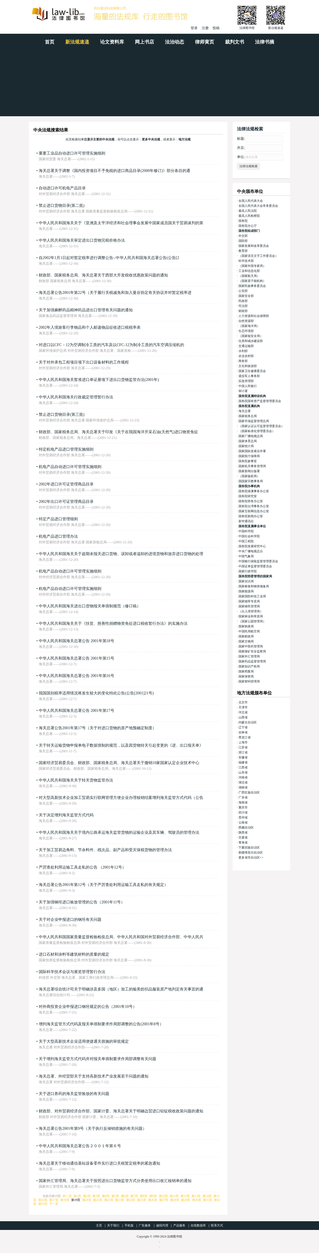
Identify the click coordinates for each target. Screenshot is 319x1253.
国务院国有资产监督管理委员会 (259, 401)
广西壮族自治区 (249, 792)
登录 (194, 28)
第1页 (77, 1196)
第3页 (96, 1196)
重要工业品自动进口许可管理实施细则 (72, 153)
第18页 (64, 1200)
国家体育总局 (247, 441)
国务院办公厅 (247, 225)
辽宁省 (243, 727)
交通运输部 (246, 346)
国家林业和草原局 (250, 616)
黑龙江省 (244, 737)
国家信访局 (246, 581)
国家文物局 (246, 641)
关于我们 (113, 1225)
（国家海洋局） (249, 326)
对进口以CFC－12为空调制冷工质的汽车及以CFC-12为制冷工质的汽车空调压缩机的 (111, 345)
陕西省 (243, 832)
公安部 (243, 291)
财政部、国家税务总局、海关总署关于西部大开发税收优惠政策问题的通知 (103, 275)
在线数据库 (198, 1225)
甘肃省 (243, 837)
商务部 (243, 361)
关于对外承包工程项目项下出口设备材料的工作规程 (84, 362)
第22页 (108, 1200)
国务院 (243, 220)
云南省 (243, 822)
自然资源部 (246, 321)
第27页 (163, 1200)
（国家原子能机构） (252, 281)
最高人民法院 (247, 210)
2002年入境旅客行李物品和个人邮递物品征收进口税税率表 (90, 327)
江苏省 (243, 747)
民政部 (243, 301)
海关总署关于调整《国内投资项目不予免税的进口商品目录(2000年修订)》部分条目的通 (114, 170)
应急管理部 (246, 381)
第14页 (207, 1196)
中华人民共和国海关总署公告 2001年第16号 (76, 676)
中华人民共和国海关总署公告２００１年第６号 (80, 1146)
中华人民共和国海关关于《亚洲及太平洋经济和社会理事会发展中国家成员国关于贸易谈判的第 (121, 223)
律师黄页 (204, 42)
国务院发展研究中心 (252, 546)
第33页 (42, 1204)
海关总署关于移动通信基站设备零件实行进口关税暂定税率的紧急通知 (99, 1163)
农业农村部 (246, 356)
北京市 (243, 702)
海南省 (243, 802)
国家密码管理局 (249, 681)
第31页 (207, 1200)
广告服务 (145, 1225)
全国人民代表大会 (250, 200)
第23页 (119, 1200)
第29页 (185, 1200)
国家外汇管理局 (249, 656)
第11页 (174, 1196)
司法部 (243, 306)
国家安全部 (246, 296)
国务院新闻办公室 (250, 516)
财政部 (243, 311)
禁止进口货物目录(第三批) (61, 414)
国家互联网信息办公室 (253, 511)
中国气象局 (246, 556)
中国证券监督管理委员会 (255, 566)
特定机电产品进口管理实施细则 (66, 449)
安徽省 (243, 757)
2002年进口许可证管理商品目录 (66, 484)
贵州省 (243, 817)
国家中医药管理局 (250, 646)
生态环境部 (246, 331)
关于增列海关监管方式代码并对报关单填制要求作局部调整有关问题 (97, 1059)
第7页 (134, 1196)
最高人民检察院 (249, 215)
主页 (99, 1225)
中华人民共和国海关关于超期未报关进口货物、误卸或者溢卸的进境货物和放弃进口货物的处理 (121, 554)
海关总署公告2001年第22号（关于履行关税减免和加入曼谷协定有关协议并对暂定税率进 (115, 292)
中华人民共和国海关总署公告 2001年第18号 (76, 641)
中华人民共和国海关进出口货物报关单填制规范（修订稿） (90, 606)
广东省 (243, 797)
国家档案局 (246, 671)
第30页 (196, 1200)
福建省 (243, 762)
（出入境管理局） (250, 611)
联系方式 (217, 1225)
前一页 (67, 1196)
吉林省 (243, 732)
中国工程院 (246, 541)
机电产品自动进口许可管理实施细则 (70, 467)
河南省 (243, 777)
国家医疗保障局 (249, 456)
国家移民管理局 (249, 606)
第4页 (106, 1196)
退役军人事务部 (249, 376)
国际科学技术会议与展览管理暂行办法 (72, 972)
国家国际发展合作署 (252, 451)
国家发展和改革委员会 (253, 246)
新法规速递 (77, 42)
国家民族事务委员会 (252, 286)
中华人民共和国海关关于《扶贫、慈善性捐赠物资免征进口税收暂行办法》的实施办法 (113, 623)
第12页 (185, 1196)
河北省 (243, 712)
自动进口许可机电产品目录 (62, 188)
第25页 (141, 1200)
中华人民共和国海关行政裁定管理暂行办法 (76, 397)
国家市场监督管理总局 (253, 421)
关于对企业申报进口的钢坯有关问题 (70, 919)
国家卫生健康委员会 (252, 371)
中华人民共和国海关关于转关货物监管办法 (76, 780)
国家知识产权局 (249, 666)
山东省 (243, 772)
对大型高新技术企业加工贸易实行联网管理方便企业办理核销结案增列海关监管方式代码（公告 (121, 797)
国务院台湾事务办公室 (253, 506)
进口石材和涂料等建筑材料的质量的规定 (74, 954)
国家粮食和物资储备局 (253, 586)
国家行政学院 (247, 571)
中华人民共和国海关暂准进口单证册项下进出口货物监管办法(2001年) (99, 379)
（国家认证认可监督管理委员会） (261, 426)
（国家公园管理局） (252, 621)
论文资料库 (112, 42)
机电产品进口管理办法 (58, 536)
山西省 (243, 717)
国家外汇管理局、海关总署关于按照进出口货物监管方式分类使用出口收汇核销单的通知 (115, 1181)
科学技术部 (246, 261)
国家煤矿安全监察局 (252, 651)
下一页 (53, 1204)
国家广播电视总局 (250, 436)
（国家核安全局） (250, 336)
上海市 (243, 742)
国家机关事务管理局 (252, 466)
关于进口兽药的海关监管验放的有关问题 (74, 1093)
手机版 (129, 1225)
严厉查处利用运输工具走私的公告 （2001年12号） (82, 867)
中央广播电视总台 (250, 551)
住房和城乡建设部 (250, 341)
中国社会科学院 (249, 536)
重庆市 (243, 807)
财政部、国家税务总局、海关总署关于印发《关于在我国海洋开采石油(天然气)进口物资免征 (118, 432)
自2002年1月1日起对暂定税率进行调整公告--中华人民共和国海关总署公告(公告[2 (109, 258)
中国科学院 (246, 531)
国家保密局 (246, 676)
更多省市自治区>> (250, 857)
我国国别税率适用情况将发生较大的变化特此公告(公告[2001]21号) (96, 693)
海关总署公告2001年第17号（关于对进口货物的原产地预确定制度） (97, 728)
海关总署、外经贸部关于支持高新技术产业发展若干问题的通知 (93, 1076)
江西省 (243, 767)
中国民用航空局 (249, 631)
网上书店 (144, 42)
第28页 (174, 1200)
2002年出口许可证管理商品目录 (66, 501)
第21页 (97, 1200)
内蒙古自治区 (247, 722)
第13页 (196, 1196)
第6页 (125, 1196)
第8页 (144, 1196)
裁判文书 (234, 42)
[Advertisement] (159, 83)
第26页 (152, 1200)
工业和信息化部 (249, 271)
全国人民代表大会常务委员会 (258, 205)
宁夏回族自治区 (249, 847)
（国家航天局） (249, 276)
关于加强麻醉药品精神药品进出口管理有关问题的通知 (86, 310)
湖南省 (243, 787)
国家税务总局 (247, 416)
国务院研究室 (247, 496)
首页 (49, 42)
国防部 (243, 241)
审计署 (243, 391)
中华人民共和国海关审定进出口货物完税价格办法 (82, 240)
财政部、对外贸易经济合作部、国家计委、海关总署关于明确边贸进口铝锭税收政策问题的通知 (121, 1111)
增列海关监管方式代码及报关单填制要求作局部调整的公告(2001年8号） (101, 1024)
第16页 (42, 1200)
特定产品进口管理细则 (58, 519)
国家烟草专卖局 (249, 601)
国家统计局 (246, 446)
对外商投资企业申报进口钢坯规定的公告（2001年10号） (88, 1006)
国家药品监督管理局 (252, 661)
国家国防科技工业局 (252, 596)
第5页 (115, 1196)
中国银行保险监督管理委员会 (258, 561)
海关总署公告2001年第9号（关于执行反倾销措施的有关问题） (92, 1128)
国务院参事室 (247, 461)
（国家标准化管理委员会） (256, 431)
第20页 (86, 1200)
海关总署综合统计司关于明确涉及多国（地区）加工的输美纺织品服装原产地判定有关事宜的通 (121, 989)
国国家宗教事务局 (250, 481)
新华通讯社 (246, 521)
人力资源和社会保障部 (253, 316)
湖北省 (243, 782)
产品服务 (179, 1225)
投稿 (216, 28)
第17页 (53, 1200)
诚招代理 (162, 1225)
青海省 (243, 842)
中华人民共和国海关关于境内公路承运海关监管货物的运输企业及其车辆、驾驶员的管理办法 (119, 832)
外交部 (243, 235)
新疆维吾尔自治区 (250, 852)
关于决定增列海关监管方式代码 (66, 815)
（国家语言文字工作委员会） (258, 256)
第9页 (153, 1196)
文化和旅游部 (247, 366)
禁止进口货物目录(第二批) (61, 205)
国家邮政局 (246, 636)
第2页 (87, 1196)
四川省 (243, 812)
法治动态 (174, 42)
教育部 (243, 251)
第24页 (130, 1200)
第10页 (163, 1196)
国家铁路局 (246, 626)
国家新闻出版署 (249, 471)
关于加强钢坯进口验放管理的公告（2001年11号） (82, 902)
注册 (205, 28)
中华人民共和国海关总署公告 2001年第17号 (76, 710)
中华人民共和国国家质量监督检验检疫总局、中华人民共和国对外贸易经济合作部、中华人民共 (121, 937)
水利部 (243, 351)
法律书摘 (264, 42)
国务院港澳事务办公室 (253, 491)
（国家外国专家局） (252, 266)
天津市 (243, 707)
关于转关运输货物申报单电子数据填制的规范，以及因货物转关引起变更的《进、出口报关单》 (121, 745)
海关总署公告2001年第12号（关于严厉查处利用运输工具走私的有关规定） (103, 884)
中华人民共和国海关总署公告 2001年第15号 (76, 658)
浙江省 (243, 752)
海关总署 (244, 411)
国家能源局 (246, 591)
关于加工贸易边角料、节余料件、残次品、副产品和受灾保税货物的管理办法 (105, 850)
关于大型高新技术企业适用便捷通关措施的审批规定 (84, 1041)
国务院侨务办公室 (250, 501)
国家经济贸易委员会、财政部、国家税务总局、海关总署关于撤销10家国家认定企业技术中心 (119, 763)
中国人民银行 (247, 386)
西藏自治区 (246, 827)
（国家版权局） (249, 476)
